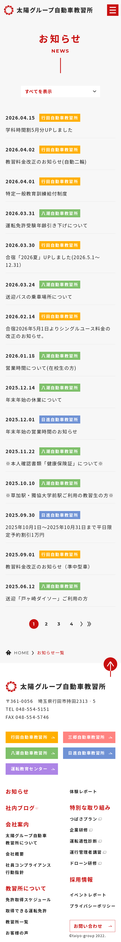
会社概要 (15, 854)
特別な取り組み (90, 807)
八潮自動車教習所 (29, 753)
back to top (110, 667)
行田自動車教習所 (29, 737)
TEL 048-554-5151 (27, 709)
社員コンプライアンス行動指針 (28, 868)
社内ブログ (20, 808)
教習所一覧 (17, 922)
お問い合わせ (88, 926)
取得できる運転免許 (26, 911)
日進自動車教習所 (86, 753)
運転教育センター (29, 769)
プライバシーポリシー (93, 906)
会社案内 (17, 824)
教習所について (26, 888)
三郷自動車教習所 (86, 737)
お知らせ (17, 791)
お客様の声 (17, 933)
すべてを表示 (38, 91)
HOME (21, 652)
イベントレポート (88, 895)
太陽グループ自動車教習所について (26, 839)
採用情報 (81, 879)
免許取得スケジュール (28, 900)
